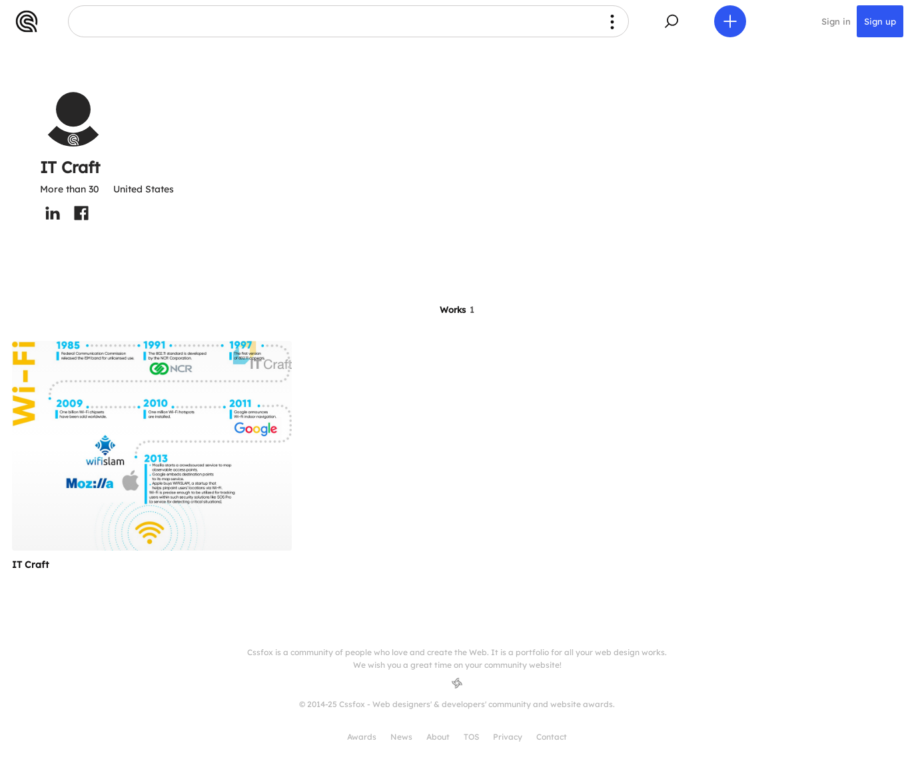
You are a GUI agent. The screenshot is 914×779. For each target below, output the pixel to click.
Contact (551, 737)
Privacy (507, 737)
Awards (361, 737)
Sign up (880, 21)
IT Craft (30, 565)
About (438, 737)
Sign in (836, 21)
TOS (471, 737)
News (401, 737)
